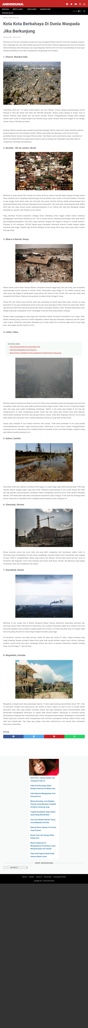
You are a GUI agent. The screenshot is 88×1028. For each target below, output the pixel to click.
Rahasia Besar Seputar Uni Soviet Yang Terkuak (74, 100)
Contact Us (39, 853)
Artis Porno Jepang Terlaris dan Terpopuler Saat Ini (74, 33)
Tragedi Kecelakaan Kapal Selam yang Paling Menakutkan (72, 79)
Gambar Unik (46, 6)
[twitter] (70, 2)
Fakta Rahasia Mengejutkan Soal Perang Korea (23, 401)
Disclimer (31, 853)
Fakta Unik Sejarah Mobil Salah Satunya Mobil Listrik (25, 398)
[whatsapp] (51, 834)
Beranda (6, 6)
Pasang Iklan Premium (59, 853)
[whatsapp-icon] (83, 2)
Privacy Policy (48, 853)
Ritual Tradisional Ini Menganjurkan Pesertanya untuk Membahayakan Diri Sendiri (73, 124)
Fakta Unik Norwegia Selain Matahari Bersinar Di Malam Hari (74, 44)
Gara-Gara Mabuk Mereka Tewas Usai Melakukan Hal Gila (72, 89)
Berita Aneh (19, 6)
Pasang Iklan (8, 10)
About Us (24, 853)
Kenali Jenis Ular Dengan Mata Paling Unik (73, 111)
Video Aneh (33, 6)
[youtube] (74, 2)
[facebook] (66, 2)
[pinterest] (37, 834)
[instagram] (78, 2)
